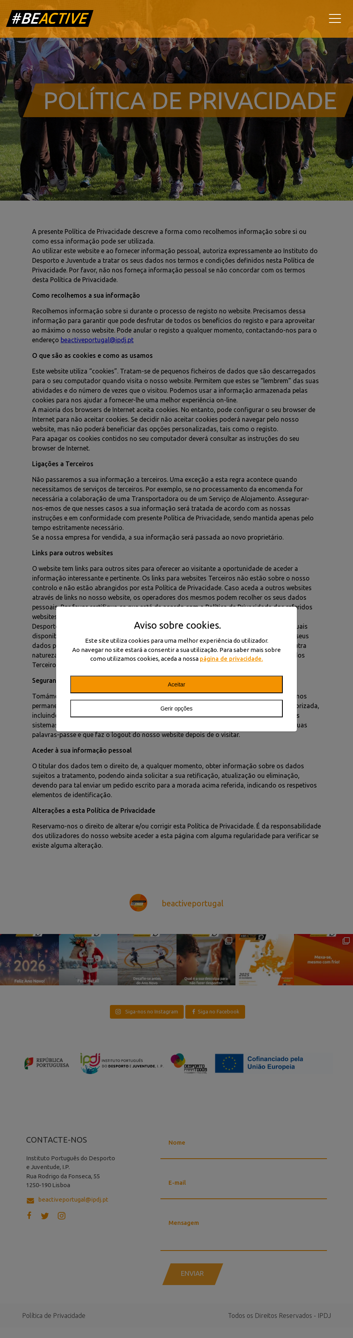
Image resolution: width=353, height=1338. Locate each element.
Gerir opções (176, 708)
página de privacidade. (231, 658)
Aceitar (176, 684)
